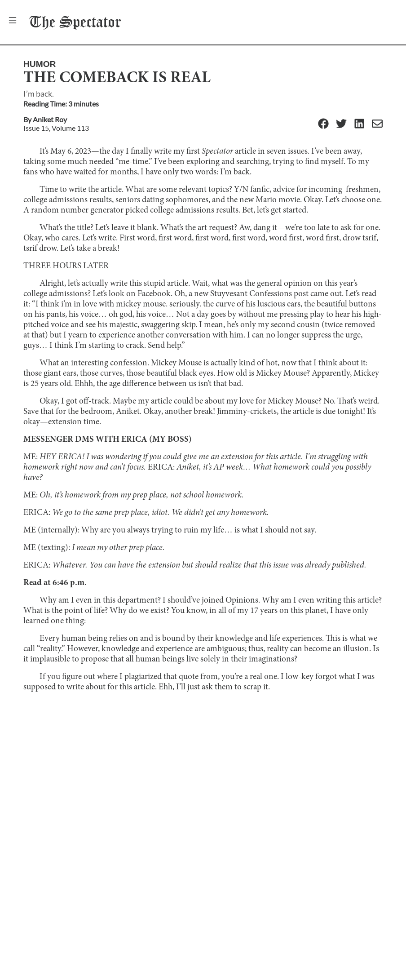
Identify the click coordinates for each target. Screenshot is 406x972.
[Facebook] (323, 124)
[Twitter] (341, 124)
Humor (39, 64)
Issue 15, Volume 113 (56, 128)
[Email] (377, 124)
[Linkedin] (359, 124)
